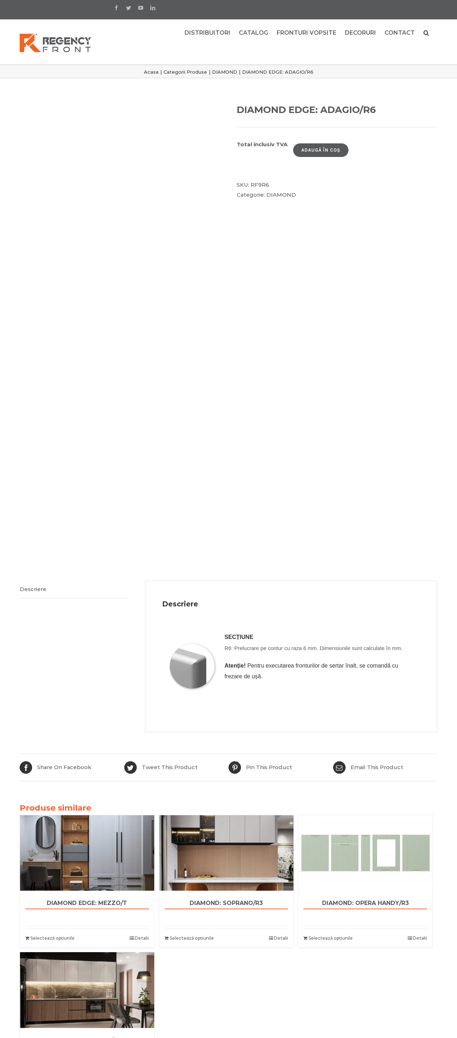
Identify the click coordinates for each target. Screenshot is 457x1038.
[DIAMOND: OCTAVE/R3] (87, 990)
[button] (426, 32)
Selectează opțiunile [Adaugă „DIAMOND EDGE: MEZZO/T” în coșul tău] (52, 938)
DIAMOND (281, 194)
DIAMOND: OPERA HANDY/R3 (365, 903)
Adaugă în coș (320, 150)
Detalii (142, 938)
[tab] (74, 589)
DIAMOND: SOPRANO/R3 (226, 903)
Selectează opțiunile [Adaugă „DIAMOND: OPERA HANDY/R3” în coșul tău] (330, 938)
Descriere (33, 589)
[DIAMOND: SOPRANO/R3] (226, 853)
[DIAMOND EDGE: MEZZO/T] (87, 853)
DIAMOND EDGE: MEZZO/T (87, 903)
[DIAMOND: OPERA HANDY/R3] (365, 853)
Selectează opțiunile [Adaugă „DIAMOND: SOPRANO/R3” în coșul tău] (192, 938)
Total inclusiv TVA (262, 144)
